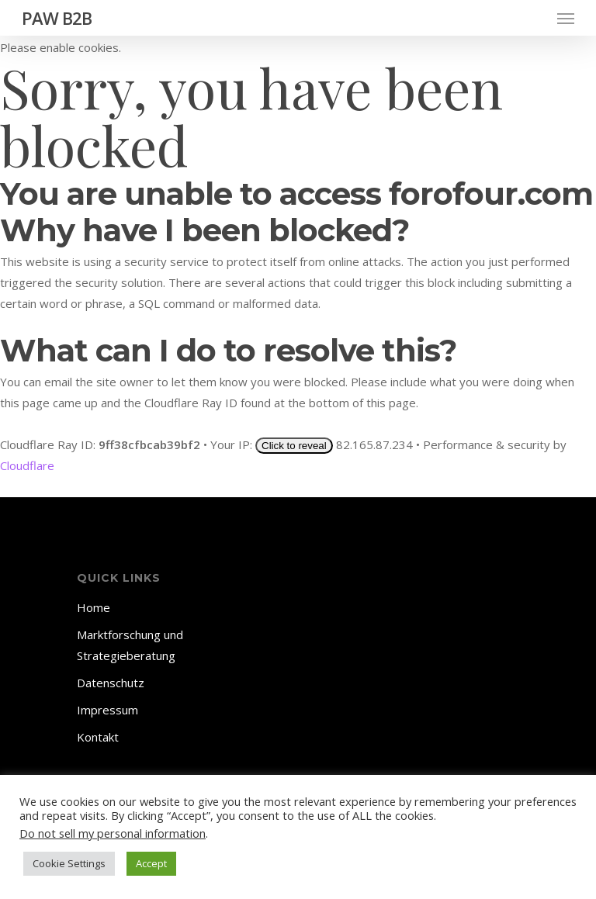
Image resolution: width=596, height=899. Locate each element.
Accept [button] (151, 863)
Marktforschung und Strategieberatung (130, 645)
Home (93, 607)
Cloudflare (27, 465)
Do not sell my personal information (112, 833)
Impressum (107, 709)
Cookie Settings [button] (69, 863)
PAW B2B (57, 17)
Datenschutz (110, 682)
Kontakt (98, 737)
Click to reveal (294, 445)
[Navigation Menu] (565, 18)
